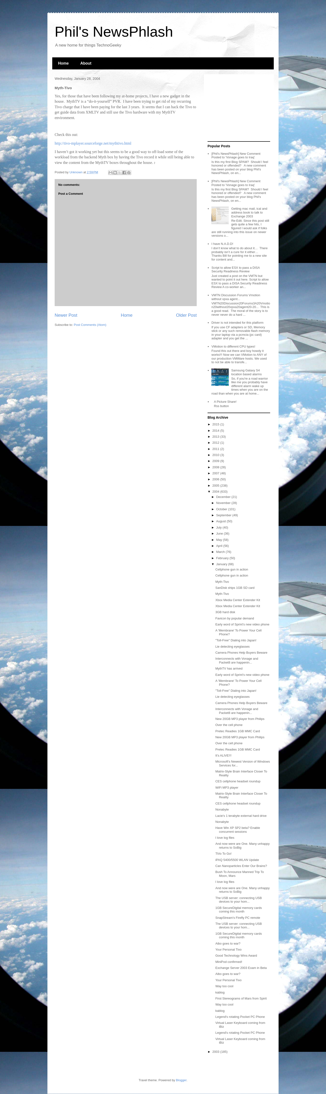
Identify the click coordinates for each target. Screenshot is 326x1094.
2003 (216, 1052)
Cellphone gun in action (231, 569)
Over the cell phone (228, 725)
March (221, 552)
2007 (216, 473)
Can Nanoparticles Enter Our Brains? (241, 866)
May (219, 540)
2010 (216, 455)
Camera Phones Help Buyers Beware (241, 652)
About (85, 63)
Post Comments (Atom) (90, 325)
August (221, 521)
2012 (216, 442)
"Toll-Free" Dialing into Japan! (235, 640)
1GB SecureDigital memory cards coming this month (238, 909)
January (222, 564)
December (224, 497)
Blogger (181, 1080)
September (224, 515)
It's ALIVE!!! (223, 755)
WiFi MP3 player (226, 787)
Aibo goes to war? (227, 943)
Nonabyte (222, 809)
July (219, 527)
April (219, 546)
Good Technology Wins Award (236, 955)
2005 (216, 485)
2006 (216, 479)
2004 (216, 491)
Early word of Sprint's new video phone (242, 624)
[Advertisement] (238, 108)
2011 (216, 449)
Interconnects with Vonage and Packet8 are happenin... (236, 660)
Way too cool (224, 986)
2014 (216, 430)
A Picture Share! (225, 401)
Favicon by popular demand (234, 618)
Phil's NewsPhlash (114, 32)
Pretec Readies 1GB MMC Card (237, 731)
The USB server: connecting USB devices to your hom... (238, 900)
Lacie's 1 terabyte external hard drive (241, 816)
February (223, 558)
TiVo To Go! (223, 853)
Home (63, 63)
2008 (216, 467)
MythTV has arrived (228, 668)
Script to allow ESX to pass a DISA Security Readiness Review (235, 269)
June (220, 533)
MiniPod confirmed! (228, 962)
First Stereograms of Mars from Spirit (241, 998)
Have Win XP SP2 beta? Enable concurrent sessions (237, 829)
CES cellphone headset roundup (237, 781)
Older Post (186, 315)
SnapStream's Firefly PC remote (237, 917)
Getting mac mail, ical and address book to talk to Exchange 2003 (249, 212)
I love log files (224, 837)
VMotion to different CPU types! (233, 346)
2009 (216, 461)
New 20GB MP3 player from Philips (239, 719)
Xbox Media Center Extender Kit (237, 600)
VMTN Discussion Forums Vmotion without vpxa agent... (235, 297)
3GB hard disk (225, 612)
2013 (216, 436)
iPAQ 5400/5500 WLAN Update (237, 860)
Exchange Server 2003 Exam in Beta (241, 968)
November (224, 503)
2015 (216, 424)
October (222, 509)
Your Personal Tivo (228, 949)
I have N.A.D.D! (222, 244)
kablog (219, 992)
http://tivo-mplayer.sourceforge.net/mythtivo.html (93, 143)
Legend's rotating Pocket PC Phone (240, 1017)
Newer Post (66, 315)
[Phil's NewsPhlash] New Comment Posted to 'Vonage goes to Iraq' (235, 155)
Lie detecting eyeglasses (232, 646)
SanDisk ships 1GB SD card (234, 588)
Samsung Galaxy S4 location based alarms (246, 372)
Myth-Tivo (222, 582)
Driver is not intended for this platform (237, 322)
